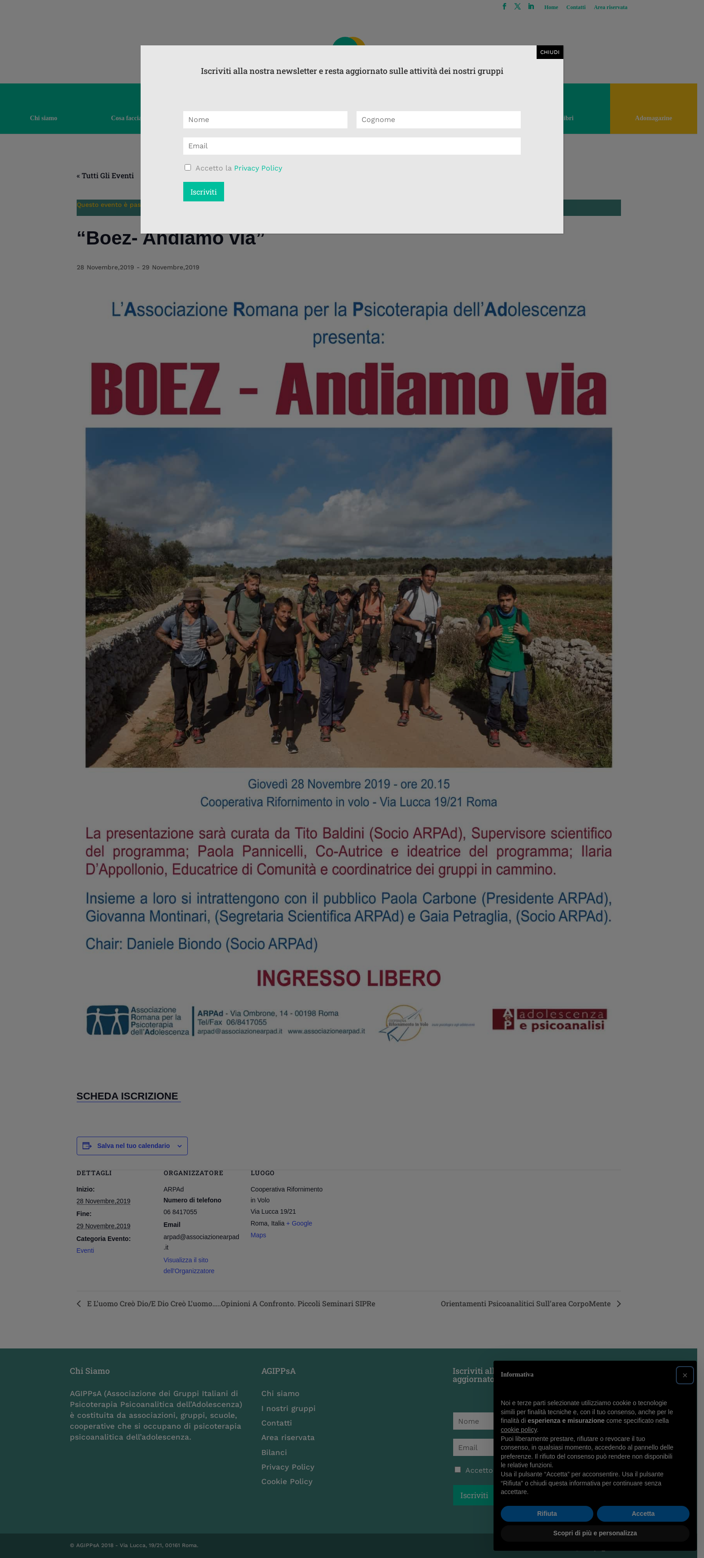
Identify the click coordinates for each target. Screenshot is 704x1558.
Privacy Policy (258, 168)
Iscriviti (204, 191)
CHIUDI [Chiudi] (550, 52)
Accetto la (239, 168)
